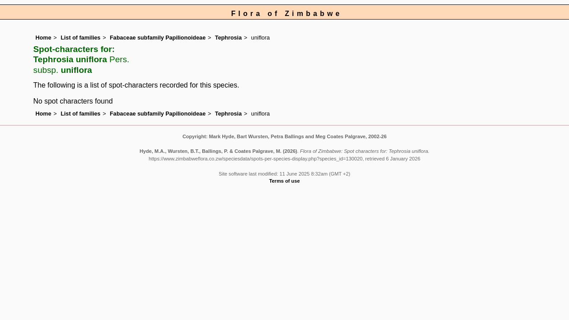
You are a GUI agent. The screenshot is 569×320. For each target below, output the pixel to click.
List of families (80, 37)
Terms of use (284, 181)
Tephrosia (228, 37)
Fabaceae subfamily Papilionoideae (158, 37)
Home (44, 37)
